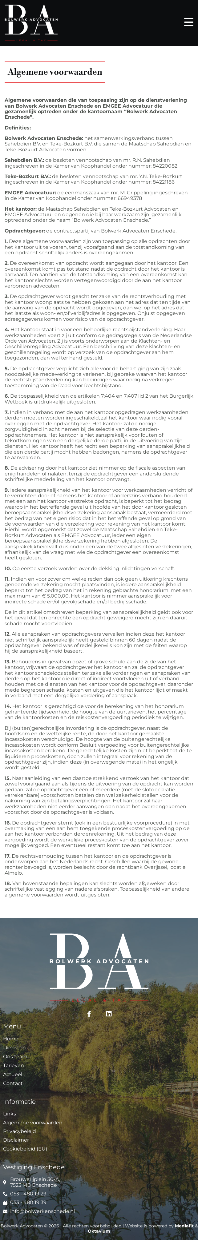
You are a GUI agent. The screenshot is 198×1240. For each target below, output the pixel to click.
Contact (13, 1083)
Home (10, 1039)
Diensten (14, 1048)
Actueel (12, 1074)
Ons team (15, 1056)
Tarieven (13, 1065)
